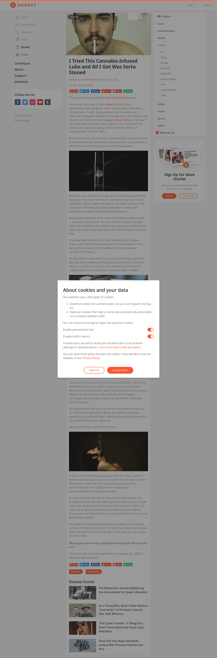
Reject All (94, 370)
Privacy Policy (91, 358)
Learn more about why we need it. (120, 347)
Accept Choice (120, 370)
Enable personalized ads (78, 329)
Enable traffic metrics (76, 336)
